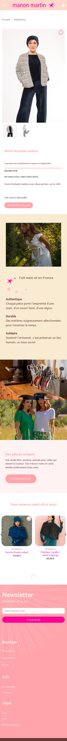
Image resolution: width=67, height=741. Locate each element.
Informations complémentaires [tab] (21, 177)
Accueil (6, 19)
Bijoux (5, 664)
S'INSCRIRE (33, 620)
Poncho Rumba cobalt (16, 552)
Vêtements (20, 19)
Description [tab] (10, 171)
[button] (4, 5)
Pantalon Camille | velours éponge (50, 553)
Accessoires (8, 651)
